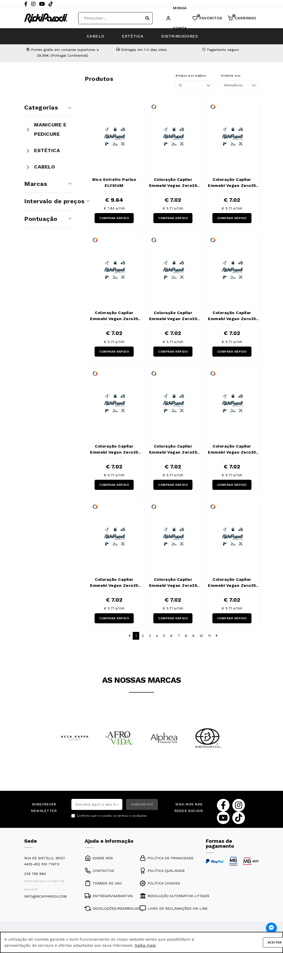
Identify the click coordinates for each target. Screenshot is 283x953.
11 (209, 636)
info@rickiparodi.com (45, 896)
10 (201, 636)
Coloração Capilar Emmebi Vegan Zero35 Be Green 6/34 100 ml (173, 583)
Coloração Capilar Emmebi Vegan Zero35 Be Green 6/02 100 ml (232, 449)
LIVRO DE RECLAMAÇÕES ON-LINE (174, 908)
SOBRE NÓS (99, 858)
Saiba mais (145, 945)
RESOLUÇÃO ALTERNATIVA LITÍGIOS (174, 896)
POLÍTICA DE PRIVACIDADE (166, 858)
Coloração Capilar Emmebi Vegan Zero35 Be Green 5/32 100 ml (232, 316)
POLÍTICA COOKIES (160, 883)
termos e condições (132, 816)
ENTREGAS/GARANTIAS (109, 896)
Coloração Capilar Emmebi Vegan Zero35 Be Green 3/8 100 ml (232, 183)
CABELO (95, 36)
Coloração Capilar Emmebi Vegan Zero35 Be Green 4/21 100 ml (114, 316)
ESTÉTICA (133, 36)
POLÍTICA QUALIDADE (162, 871)
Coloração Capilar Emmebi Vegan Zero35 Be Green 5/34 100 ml (114, 449)
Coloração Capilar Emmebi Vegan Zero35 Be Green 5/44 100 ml (173, 449)
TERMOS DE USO (103, 883)
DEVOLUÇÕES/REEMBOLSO (112, 908)
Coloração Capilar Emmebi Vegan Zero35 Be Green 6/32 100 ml (114, 583)
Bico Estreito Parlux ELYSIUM (114, 182)
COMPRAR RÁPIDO (114, 218)
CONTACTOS (99, 871)
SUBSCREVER (142, 804)
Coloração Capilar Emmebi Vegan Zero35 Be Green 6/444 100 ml (232, 583)
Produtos (99, 78)
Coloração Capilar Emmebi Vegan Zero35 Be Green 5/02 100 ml (173, 316)
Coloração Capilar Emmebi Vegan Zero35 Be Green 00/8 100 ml (173, 183)
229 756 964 (35, 874)
